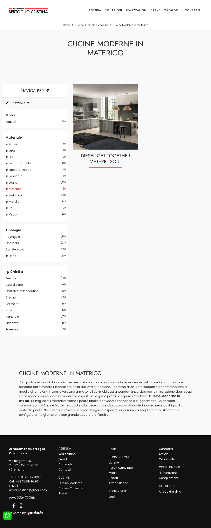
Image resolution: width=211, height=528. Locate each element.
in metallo (14, 202)
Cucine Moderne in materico (130, 25)
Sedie (113, 449)
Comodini (166, 449)
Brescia (12, 278)
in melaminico (17, 195)
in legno (13, 182)
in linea (12, 256)
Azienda (94, 10)
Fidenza (13, 310)
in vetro (13, 214)
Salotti (113, 478)
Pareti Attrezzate (121, 468)
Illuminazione (168, 473)
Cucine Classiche (71, 488)
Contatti (192, 10)
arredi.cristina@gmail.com (28, 490)
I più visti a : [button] (15, 271)
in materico (15, 189)
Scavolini (13, 122)
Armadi (164, 454)
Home (66, 25)
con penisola (16, 249)
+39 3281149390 (27, 481)
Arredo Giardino (170, 491)
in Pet (11, 208)
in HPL (11, 157)
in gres (12, 151)
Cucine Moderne (98, 25)
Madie (113, 473)
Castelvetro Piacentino (24, 291)
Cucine (79, 25)
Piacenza (14, 323)
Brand (156, 10)
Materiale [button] (14, 137)
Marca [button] (11, 115)
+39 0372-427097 (28, 477)
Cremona (14, 304)
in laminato (16, 176)
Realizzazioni (136, 10)
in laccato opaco (20, 170)
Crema (12, 297)
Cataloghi (172, 10)
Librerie (114, 462)
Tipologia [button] (13, 230)
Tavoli (63, 493)
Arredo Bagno (118, 483)
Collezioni (113, 10)
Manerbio (14, 317)
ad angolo (14, 237)
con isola (14, 243)
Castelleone (16, 285)
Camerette (167, 459)
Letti (112, 497)
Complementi (169, 478)
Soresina (13, 329)
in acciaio (14, 144)
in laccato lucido (20, 163)
